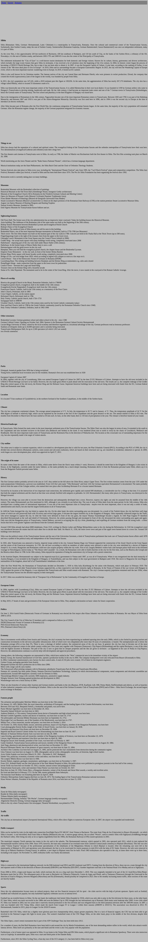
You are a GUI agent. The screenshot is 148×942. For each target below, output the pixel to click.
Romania (18, 3)
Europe (10, 3)
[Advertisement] (74, 24)
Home (4, 3)
